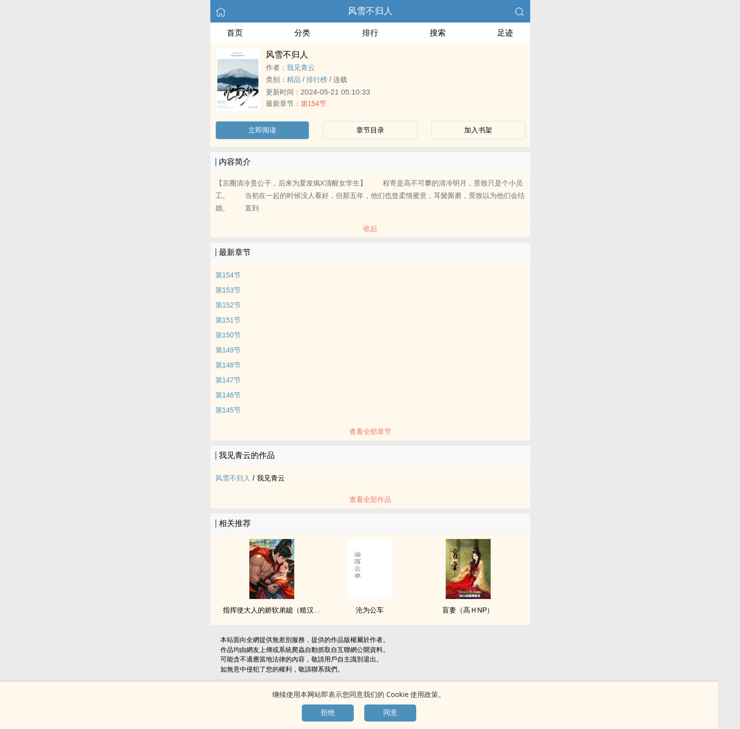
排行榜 (316, 80)
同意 (390, 712)
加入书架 (478, 130)
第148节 (228, 365)
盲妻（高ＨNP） (468, 610)
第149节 (228, 350)
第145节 (228, 410)
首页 (235, 32)
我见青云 (301, 68)
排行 (370, 32)
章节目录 (370, 130)
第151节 (228, 320)
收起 (370, 228)
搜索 (438, 32)
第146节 (228, 395)
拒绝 (328, 712)
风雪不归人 (370, 11)
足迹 (505, 32)
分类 (302, 32)
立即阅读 (262, 130)
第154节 (313, 104)
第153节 (228, 290)
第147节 (228, 380)
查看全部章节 (370, 432)
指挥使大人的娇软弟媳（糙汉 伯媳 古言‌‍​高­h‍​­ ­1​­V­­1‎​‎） (300, 610)
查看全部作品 (370, 500)
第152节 (228, 305)
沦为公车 (370, 610)
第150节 (228, 335)
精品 (294, 80)
